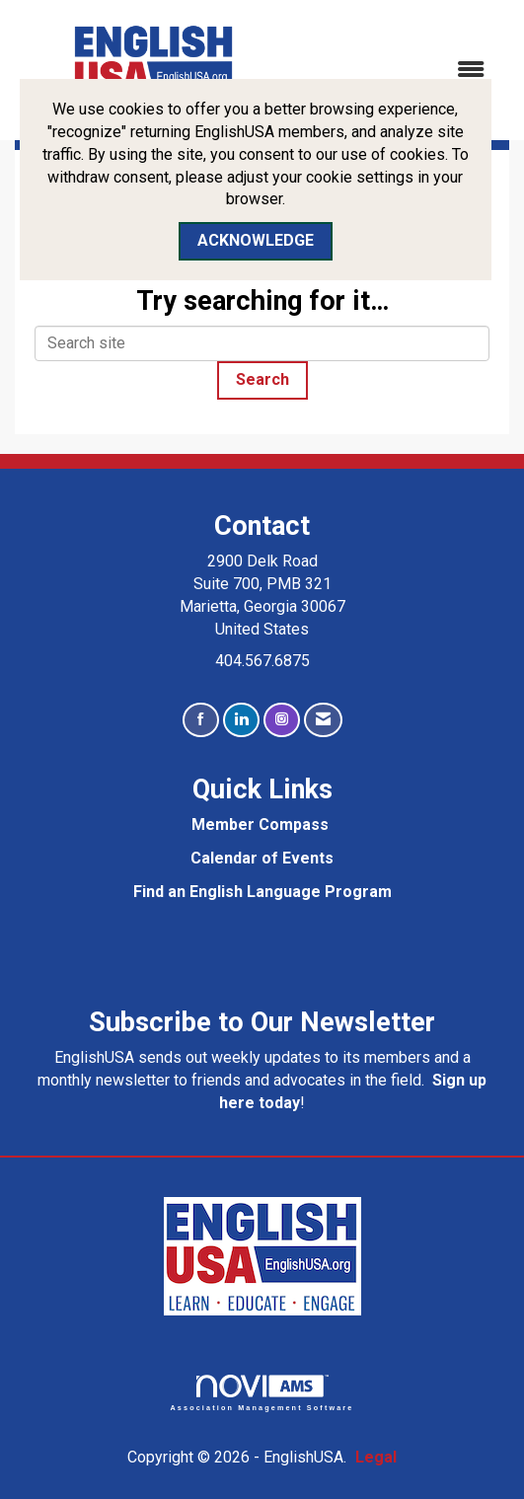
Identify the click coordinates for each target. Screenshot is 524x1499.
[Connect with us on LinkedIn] (241, 720)
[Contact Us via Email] (323, 720)
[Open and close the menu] (398, 70)
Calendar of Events (262, 858)
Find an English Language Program (262, 891)
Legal (376, 1457)
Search (262, 379)
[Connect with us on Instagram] (281, 720)
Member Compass (260, 824)
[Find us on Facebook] (201, 720)
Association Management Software (262, 1393)
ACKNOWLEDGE (255, 240)
